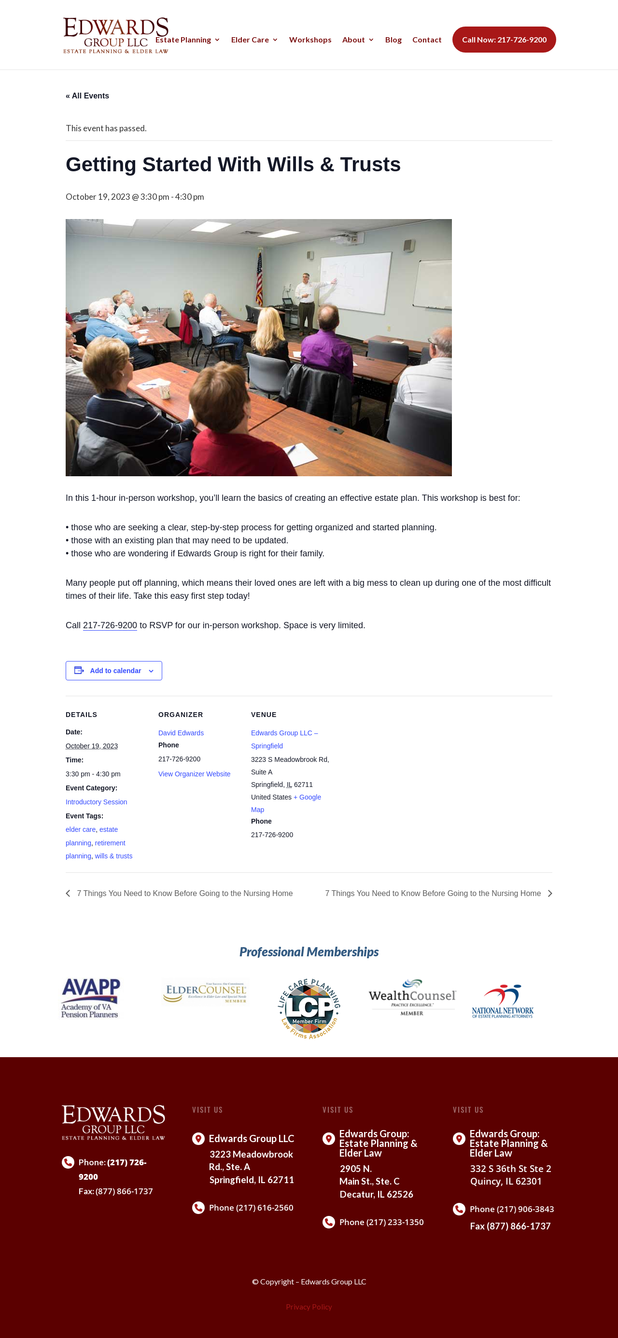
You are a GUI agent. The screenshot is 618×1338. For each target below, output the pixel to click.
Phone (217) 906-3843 (512, 1208)
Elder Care (250, 40)
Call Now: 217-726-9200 (504, 39)
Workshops (310, 40)
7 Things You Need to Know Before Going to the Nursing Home (184, 893)
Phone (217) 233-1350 (381, 1222)
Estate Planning (183, 40)
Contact (427, 40)
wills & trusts (114, 856)
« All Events (87, 96)
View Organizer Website (194, 774)
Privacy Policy (309, 1306)
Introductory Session (96, 802)
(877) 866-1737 (124, 1191)
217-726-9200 (110, 625)
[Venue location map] (395, 762)
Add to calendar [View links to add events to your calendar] (115, 671)
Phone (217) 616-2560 (251, 1207)
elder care (81, 829)
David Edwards (181, 733)
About (353, 40)
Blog (393, 40)
